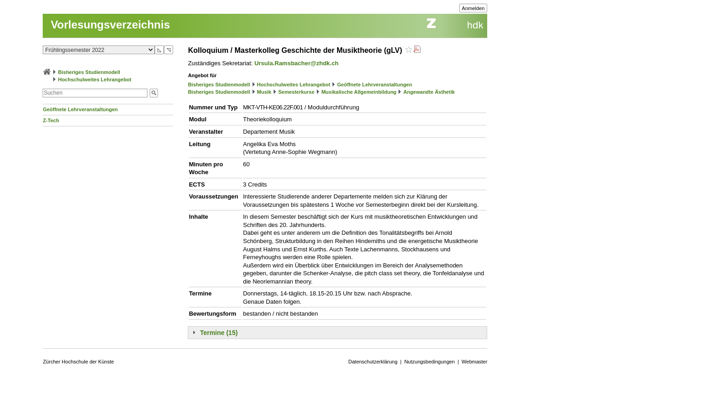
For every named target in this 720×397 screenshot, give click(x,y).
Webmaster (474, 361)
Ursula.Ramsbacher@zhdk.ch (296, 63)
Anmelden (473, 8)
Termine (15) (218, 332)
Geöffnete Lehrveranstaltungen (80, 109)
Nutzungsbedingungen (429, 361)
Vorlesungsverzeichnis (110, 24)
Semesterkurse (296, 92)
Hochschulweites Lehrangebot (94, 79)
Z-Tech (51, 120)
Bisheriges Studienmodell (89, 72)
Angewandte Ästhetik (429, 92)
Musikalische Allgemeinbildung (358, 92)
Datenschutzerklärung (373, 361)
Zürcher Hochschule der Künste (78, 361)
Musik (264, 92)
